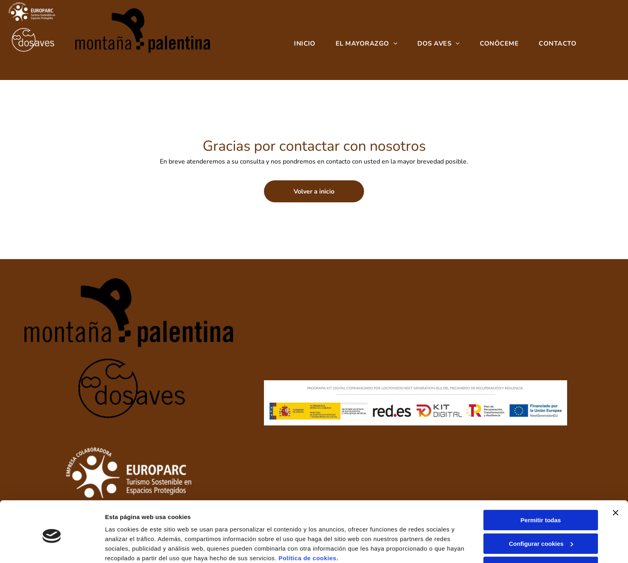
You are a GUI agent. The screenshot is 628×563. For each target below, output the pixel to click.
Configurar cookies (541, 510)
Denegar (541, 534)
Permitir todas (541, 487)
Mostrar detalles (128, 547)
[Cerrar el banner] (615, 480)
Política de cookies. (308, 525)
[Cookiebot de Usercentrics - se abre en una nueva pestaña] (52, 547)
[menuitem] (305, 44)
